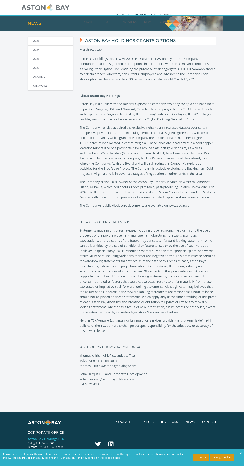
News (198, 10)
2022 (36, 67)
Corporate (135, 10)
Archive (39, 76)
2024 (36, 49)
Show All (40, 85)
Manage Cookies (222, 457)
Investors (179, 10)
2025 (36, 40)
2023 (36, 58)
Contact (216, 10)
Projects (158, 10)
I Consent (201, 457)
